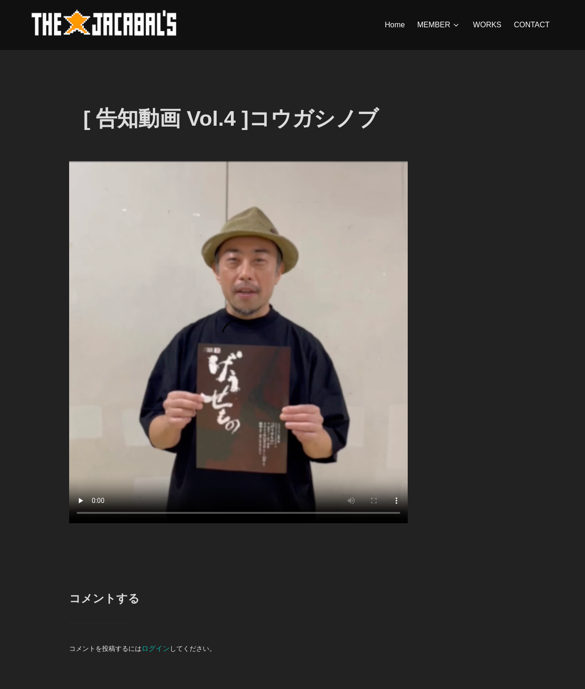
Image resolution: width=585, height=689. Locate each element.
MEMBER (439, 25)
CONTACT (532, 25)
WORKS (487, 25)
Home (395, 25)
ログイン (155, 662)
